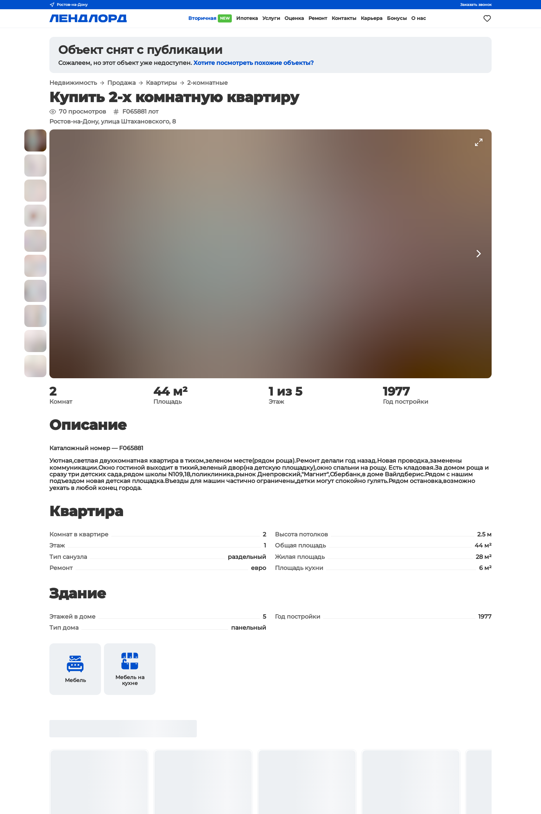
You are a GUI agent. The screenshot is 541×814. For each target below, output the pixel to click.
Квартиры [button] (161, 83)
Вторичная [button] (210, 18)
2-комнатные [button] (207, 83)
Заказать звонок (476, 4)
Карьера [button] (372, 18)
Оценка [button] (294, 18)
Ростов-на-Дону (68, 4)
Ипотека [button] (247, 18)
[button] (35, 140)
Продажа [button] (121, 83)
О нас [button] (418, 18)
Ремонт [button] (317, 18)
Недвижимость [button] (73, 83)
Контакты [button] (344, 18)
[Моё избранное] (487, 18)
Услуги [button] (271, 18)
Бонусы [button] (397, 18)
